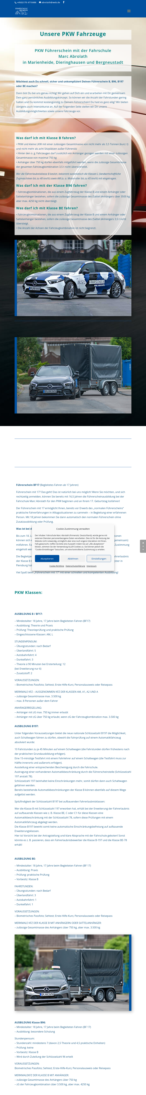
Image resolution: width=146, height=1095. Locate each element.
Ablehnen (73, 558)
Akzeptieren (47, 558)
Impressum (91, 566)
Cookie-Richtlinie (57, 566)
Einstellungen (99, 558)
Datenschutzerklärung (75, 566)
